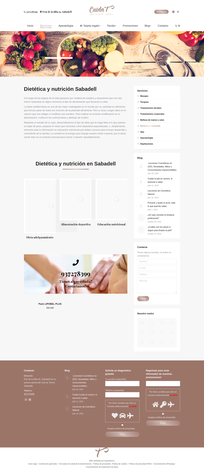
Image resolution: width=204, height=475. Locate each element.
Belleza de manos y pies (152, 120)
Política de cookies (119, 464)
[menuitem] (30, 26)
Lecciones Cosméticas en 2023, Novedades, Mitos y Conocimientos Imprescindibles (162, 166)
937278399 (30, 11)
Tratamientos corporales (152, 114)
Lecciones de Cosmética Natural (159, 192)
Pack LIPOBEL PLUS (50, 283)
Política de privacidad (101, 464)
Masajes (144, 96)
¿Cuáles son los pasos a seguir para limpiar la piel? (160, 228)
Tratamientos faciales (150, 108)
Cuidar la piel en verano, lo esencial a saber (160, 180)
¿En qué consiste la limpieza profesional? (161, 216)
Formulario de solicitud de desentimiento (75, 464)
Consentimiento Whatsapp (164, 464)
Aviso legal (32, 464)
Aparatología (146, 138)
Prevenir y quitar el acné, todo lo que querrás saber (161, 204)
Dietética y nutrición (150, 126)
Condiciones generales (48, 464)
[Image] (51, 206)
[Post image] (141, 166)
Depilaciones (146, 144)
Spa (142, 132)
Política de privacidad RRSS (140, 464)
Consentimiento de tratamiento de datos (102, 467)
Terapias (144, 102)
